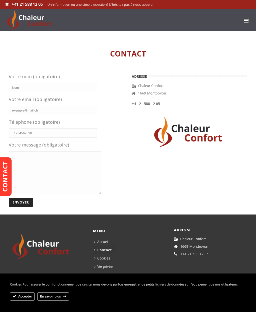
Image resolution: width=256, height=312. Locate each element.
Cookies (102, 265)
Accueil (101, 249)
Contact (103, 257)
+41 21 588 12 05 (27, 4)
